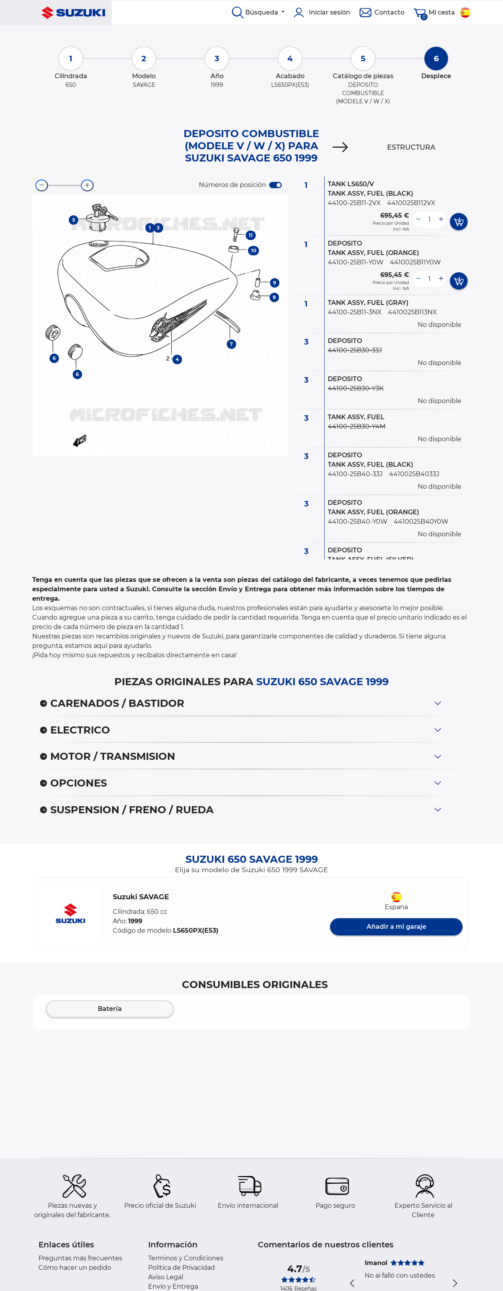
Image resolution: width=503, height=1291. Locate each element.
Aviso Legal (165, 1277)
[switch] (275, 185)
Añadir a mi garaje (396, 926)
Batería (110, 1008)
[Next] (340, 147)
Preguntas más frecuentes (80, 1258)
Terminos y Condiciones (185, 1258)
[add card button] (459, 221)
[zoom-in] (87, 185)
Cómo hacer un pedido (75, 1267)
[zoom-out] (41, 185)
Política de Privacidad (181, 1267)
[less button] (418, 219)
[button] (70, 913)
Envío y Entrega (173, 1286)
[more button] (441, 219)
